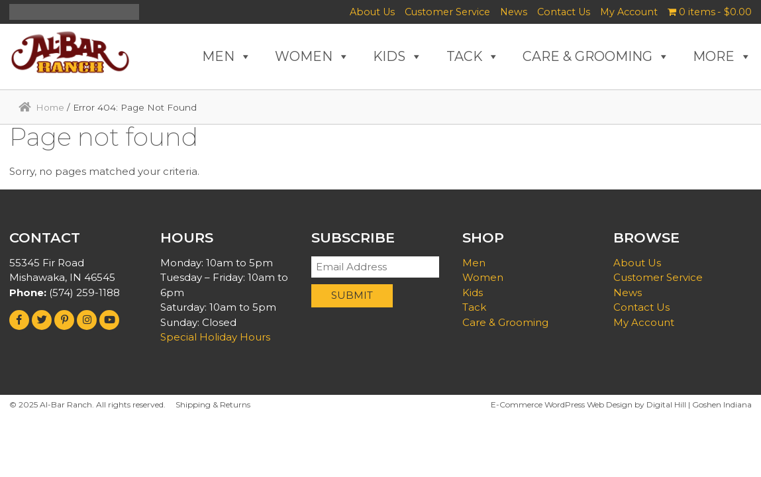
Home (50, 107)
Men (473, 262)
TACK (472, 56)
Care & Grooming (505, 322)
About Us (372, 12)
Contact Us (563, 12)
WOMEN (312, 56)
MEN (227, 56)
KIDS (398, 56)
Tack (474, 307)
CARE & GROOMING (596, 56)
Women (482, 277)
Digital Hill (666, 404)
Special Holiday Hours (215, 337)
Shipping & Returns (213, 404)
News (513, 12)
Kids (472, 292)
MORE (722, 56)
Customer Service (447, 12)
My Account (629, 12)
